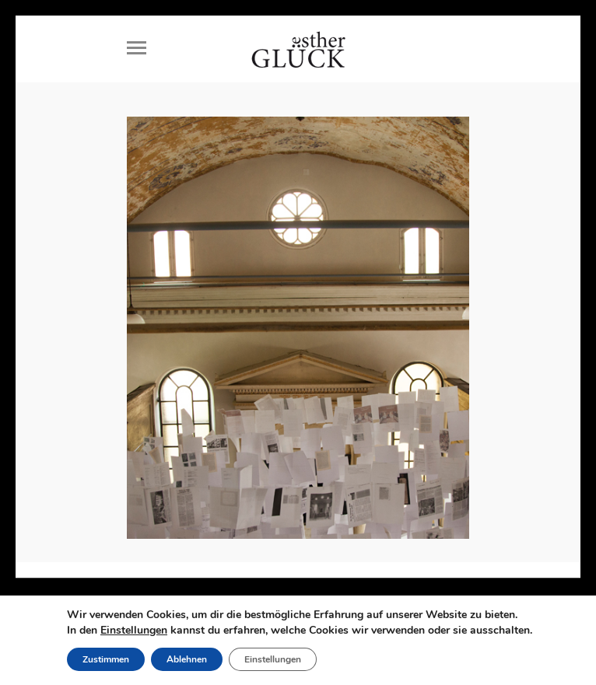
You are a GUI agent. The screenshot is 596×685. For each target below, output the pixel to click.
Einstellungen (133, 631)
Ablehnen (187, 659)
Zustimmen (105, 659)
